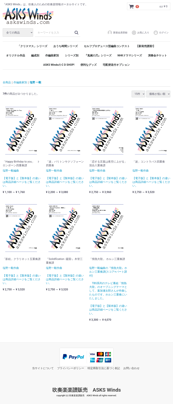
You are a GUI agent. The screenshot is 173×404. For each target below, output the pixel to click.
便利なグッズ (88, 64)
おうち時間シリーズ (65, 46)
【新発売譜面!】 (145, 46)
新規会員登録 (117, 32)
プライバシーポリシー (70, 368)
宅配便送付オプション (116, 64)
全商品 (7, 82)
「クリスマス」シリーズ (32, 46)
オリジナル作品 (15, 55)
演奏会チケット (157, 55)
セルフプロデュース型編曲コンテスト (107, 46)
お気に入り (140, 32)
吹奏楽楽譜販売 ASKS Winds (86, 390)
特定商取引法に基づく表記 (104, 368)
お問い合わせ (131, 368)
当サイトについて (43, 368)
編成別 (35, 55)
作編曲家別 (52, 55)
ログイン (161, 32)
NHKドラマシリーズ (130, 55)
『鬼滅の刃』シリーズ (98, 55)
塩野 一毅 (35, 82)
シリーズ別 (71, 55)
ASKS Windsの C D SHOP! (59, 64)
